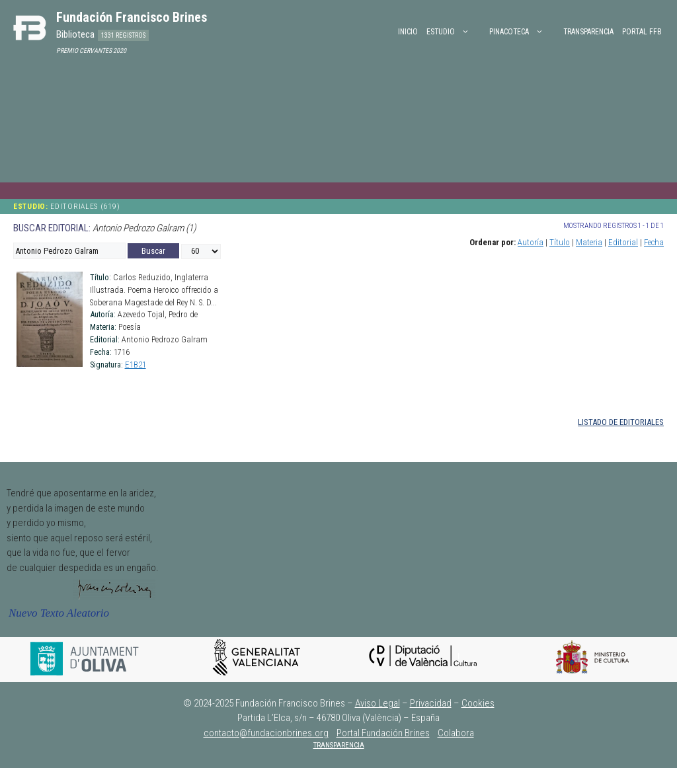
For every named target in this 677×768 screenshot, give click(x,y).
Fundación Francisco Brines (131, 17)
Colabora (456, 733)
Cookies (478, 703)
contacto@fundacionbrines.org (266, 733)
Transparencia (588, 31)
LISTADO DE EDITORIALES (621, 422)
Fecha (654, 242)
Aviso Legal (377, 703)
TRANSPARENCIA (338, 745)
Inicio (408, 31)
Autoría (530, 242)
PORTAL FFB (642, 31)
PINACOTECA (523, 32)
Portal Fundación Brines (383, 733)
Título (559, 242)
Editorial (623, 242)
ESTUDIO (454, 32)
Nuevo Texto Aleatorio (59, 613)
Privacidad (431, 703)
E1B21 (135, 364)
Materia (589, 242)
